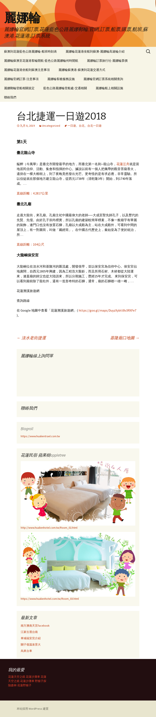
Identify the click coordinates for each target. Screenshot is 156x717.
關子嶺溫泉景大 (31, 644)
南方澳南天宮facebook (35, 625)
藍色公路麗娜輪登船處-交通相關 (65, 88)
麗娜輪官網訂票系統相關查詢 (103, 79)
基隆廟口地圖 (124, 337)
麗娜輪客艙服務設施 (61, 79)
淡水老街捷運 (31, 337)
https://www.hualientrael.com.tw (40, 436)
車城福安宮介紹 (31, 638)
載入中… (51, 376)
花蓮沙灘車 (33, 677)
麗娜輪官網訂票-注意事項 (21, 79)
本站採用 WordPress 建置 (33, 708)
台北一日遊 (94, 125)
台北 (81, 125)
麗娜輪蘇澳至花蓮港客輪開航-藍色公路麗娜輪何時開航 (41, 61)
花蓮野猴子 (24, 685)
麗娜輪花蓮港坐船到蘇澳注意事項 (27, 70)
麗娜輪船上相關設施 (109, 88)
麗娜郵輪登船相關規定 (19, 88)
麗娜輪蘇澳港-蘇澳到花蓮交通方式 (81, 70)
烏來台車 (26, 651)
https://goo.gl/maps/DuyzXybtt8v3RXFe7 (107, 310)
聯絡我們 (10, 97)
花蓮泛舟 (122, 164)
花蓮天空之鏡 (16, 677)
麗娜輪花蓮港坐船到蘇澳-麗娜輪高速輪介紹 (95, 51)
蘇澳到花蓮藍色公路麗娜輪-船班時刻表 (30, 51)
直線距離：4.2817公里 (32, 193)
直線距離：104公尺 (30, 244)
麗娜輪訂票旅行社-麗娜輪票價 (107, 61)
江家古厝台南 (29, 632)
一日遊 (71, 125)
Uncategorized (51, 125)
